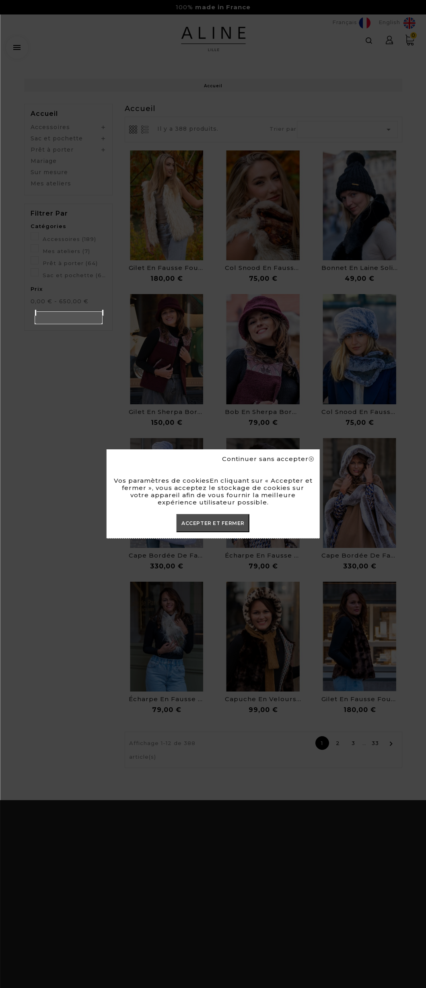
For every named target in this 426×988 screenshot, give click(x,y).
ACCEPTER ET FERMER (213, 523)
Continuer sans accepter (267, 459)
